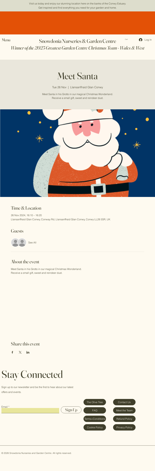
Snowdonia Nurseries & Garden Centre (77, 41)
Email (4, 406)
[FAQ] (95, 410)
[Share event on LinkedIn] (27, 352)
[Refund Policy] (124, 419)
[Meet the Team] (124, 410)
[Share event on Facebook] (12, 352)
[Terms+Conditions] (95, 419)
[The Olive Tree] (95, 402)
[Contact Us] (124, 402)
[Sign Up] (71, 409)
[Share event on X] (20, 352)
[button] (129, 39)
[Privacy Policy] (124, 427)
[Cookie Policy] (95, 427)
